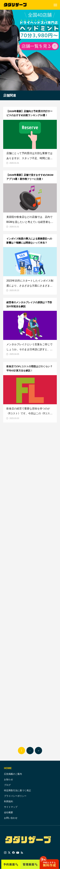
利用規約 (8, 801)
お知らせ (8, 779)
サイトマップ (10, 807)
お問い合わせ (10, 818)
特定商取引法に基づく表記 (17, 790)
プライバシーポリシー (15, 796)
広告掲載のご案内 (13, 774)
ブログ (7, 785)
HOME (8, 768)
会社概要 (8, 812)
